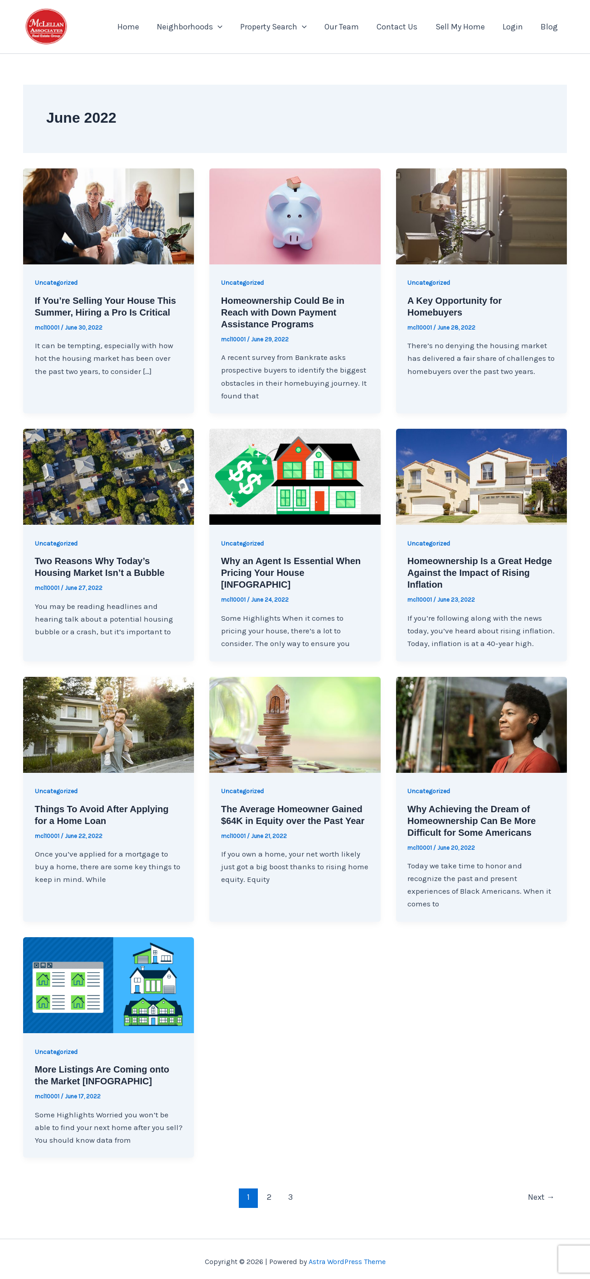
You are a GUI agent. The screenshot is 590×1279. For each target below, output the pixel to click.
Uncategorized (56, 283)
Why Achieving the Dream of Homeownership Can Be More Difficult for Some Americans (471, 821)
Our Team (348, 27)
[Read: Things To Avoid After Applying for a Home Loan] (108, 723)
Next (541, 1197)
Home (139, 27)
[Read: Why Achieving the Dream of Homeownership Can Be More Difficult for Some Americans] (481, 723)
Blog (550, 27)
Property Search (281, 27)
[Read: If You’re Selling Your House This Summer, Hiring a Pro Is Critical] (108, 215)
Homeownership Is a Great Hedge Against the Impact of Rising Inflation (479, 572)
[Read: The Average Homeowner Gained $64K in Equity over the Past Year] (294, 723)
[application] (227, 27)
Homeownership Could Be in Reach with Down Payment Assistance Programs (282, 312)
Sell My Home (463, 27)
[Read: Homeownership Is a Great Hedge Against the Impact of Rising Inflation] (481, 475)
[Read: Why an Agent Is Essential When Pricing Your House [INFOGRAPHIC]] (294, 475)
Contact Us (402, 27)
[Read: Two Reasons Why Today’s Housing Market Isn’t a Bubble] (108, 475)
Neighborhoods (199, 27)
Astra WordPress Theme (347, 1261)
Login (515, 27)
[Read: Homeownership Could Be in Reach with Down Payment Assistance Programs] (294, 215)
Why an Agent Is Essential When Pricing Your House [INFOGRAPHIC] (291, 572)
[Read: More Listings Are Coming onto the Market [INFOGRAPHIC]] (108, 984)
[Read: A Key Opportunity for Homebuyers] (481, 215)
